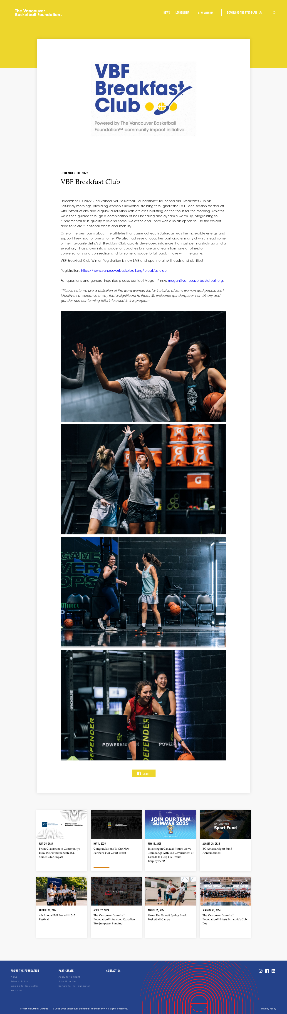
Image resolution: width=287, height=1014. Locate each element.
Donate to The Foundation (75, 986)
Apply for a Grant (69, 977)
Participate (66, 970)
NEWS (166, 12)
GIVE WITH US (205, 13)
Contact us (113, 970)
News (14, 977)
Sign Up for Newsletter (24, 986)
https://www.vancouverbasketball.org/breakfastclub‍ (124, 271)
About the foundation (25, 970)
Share (143, 773)
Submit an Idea (68, 982)
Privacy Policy (19, 982)
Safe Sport (17, 991)
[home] (38, 12)
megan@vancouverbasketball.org (195, 281)
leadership (182, 12)
